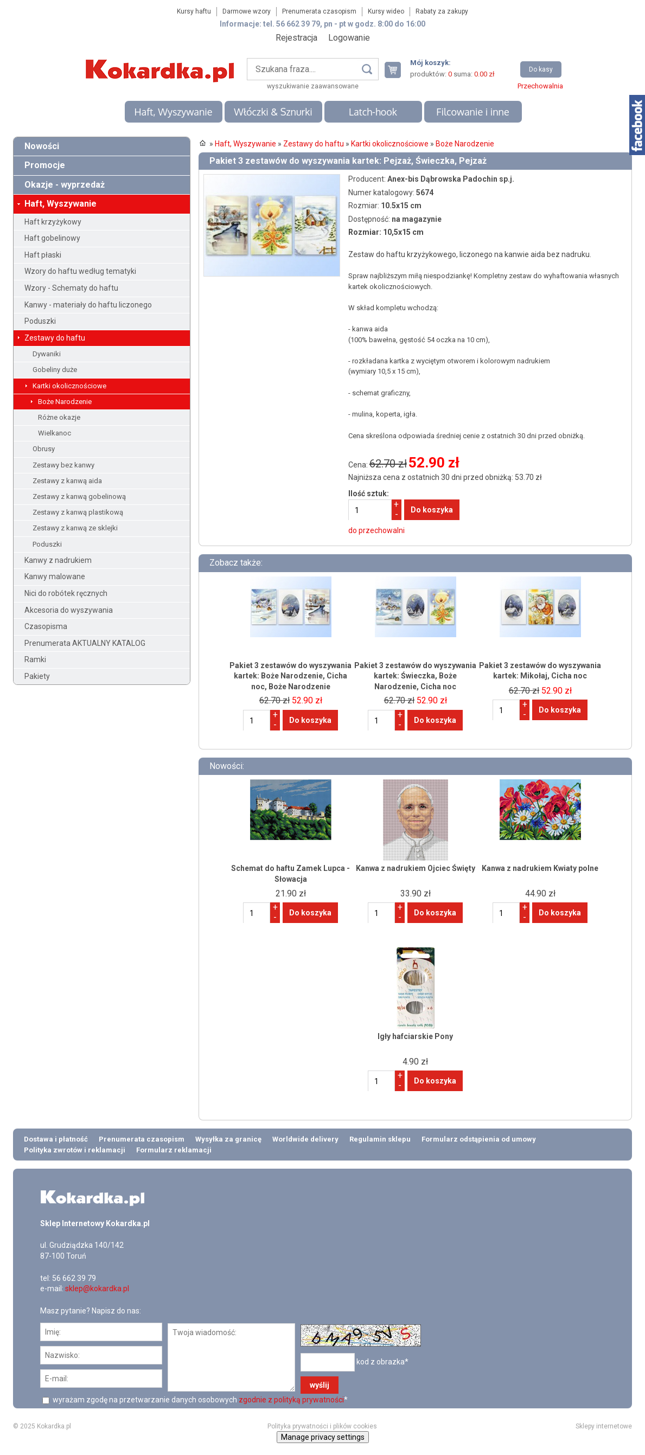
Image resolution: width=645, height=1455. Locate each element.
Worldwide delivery (305, 1139)
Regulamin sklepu (380, 1139)
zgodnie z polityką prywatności (291, 1399)
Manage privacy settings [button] (323, 1437)
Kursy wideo (386, 11)
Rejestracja (296, 38)
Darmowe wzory (246, 11)
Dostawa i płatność (56, 1139)
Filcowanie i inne (472, 112)
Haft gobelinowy (52, 238)
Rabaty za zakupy (442, 11)
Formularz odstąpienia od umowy (479, 1139)
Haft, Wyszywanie (173, 112)
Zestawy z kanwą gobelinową (79, 496)
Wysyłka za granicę (228, 1139)
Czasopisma (45, 626)
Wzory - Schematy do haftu (71, 288)
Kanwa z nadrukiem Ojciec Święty (415, 868)
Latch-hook (373, 112)
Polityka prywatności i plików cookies (322, 1426)
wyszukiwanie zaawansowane (313, 86)
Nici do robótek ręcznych (65, 593)
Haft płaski (42, 255)
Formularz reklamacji (174, 1150)
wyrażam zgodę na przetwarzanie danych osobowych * (199, 1399)
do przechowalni (376, 530)
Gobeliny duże (55, 370)
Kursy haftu (194, 11)
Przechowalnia (540, 86)
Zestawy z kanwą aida (67, 481)
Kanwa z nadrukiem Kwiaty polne (540, 868)
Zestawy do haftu (54, 338)
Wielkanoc (54, 433)
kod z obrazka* (382, 1361)
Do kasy (541, 69)
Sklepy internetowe (604, 1426)
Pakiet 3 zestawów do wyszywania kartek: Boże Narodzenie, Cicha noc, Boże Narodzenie (290, 676)
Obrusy (44, 449)
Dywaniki (47, 354)
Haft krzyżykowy (52, 221)
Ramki (35, 659)
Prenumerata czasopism (319, 11)
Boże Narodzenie (65, 402)
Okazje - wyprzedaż (64, 185)
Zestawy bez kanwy (63, 465)
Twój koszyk (397, 69)
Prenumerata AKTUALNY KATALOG (84, 643)
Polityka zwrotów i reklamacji (74, 1150)
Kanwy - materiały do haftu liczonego (88, 304)
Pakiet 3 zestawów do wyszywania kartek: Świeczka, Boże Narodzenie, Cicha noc (415, 676)
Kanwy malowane (54, 576)
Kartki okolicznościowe (69, 386)
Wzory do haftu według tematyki (80, 271)
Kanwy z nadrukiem (58, 560)
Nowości (41, 146)
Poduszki (40, 321)
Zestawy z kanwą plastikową (78, 512)
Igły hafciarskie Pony (415, 1036)
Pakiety (37, 676)
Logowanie (349, 38)
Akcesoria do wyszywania (68, 610)
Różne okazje (59, 417)
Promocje (44, 165)
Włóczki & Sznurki (273, 112)
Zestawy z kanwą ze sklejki (75, 528)
